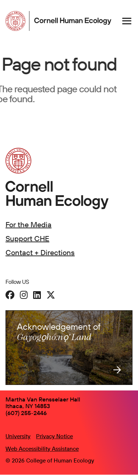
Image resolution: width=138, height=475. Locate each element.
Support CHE (27, 238)
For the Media (29, 224)
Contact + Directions (40, 252)
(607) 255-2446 (26, 413)
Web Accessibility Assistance (42, 448)
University (18, 436)
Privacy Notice (54, 436)
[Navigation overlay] (126, 20)
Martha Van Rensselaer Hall (43, 399)
